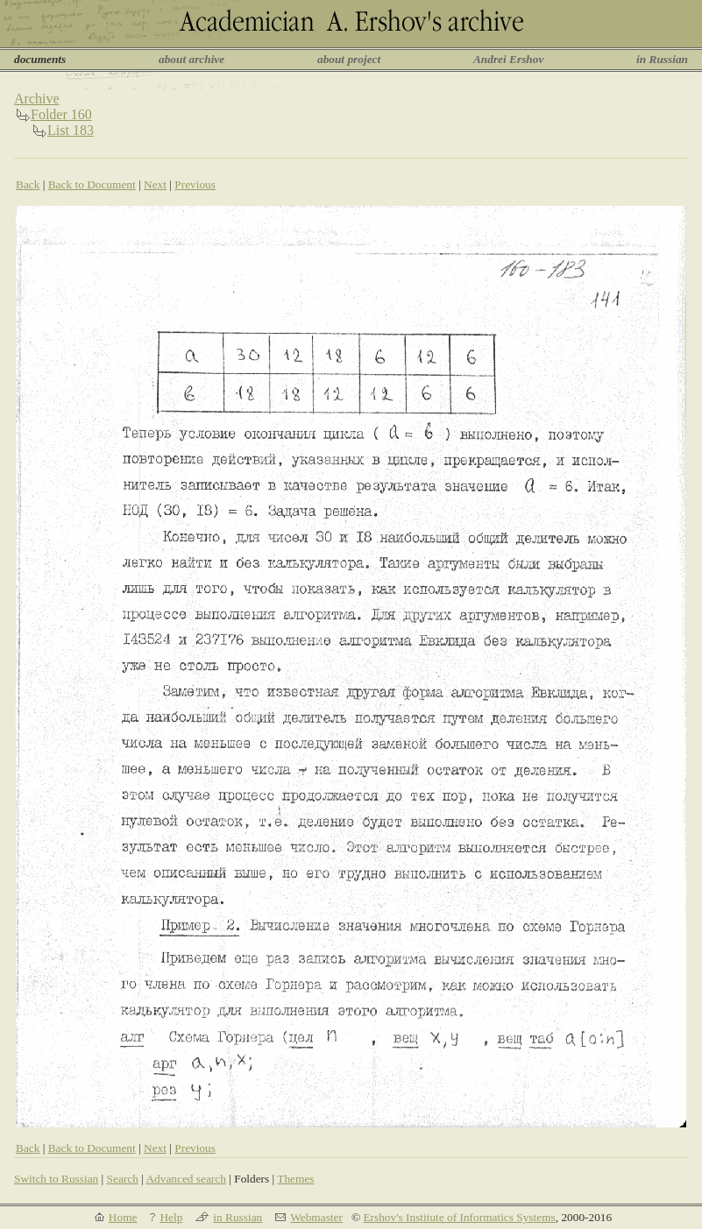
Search (122, 1178)
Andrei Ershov (508, 59)
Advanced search (185, 1178)
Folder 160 (61, 114)
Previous (195, 184)
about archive (191, 59)
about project (348, 59)
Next (155, 184)
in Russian (662, 59)
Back (27, 184)
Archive (37, 98)
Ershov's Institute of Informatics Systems (459, 1217)
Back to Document (92, 184)
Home (123, 1217)
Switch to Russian (56, 1178)
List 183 (70, 130)
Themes (295, 1178)
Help (171, 1217)
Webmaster (316, 1217)
